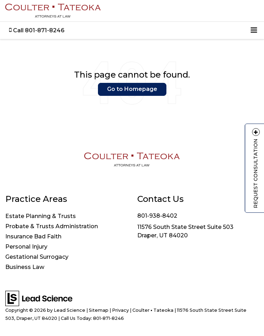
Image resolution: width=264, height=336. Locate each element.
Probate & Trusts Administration (51, 226)
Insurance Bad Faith (33, 236)
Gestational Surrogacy (36, 256)
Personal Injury (26, 246)
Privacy (120, 310)
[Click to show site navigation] (254, 30)
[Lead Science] (38, 298)
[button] (37, 30)
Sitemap (98, 310)
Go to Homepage (132, 89)
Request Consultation (255, 168)
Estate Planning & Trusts (40, 216)
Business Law (24, 267)
